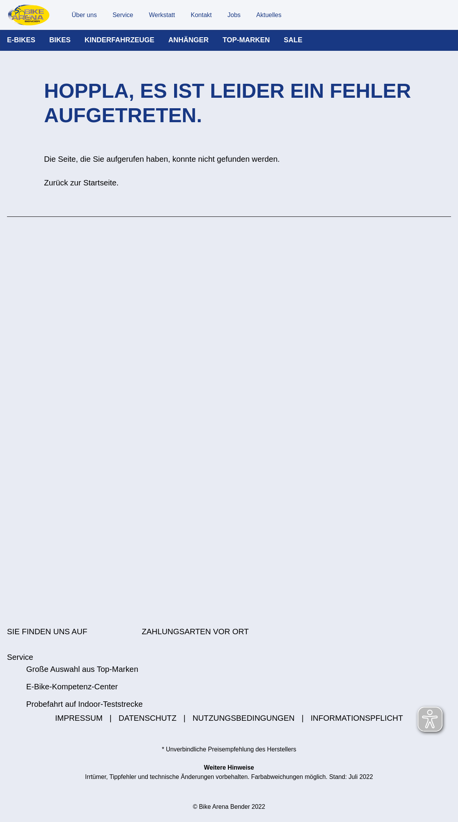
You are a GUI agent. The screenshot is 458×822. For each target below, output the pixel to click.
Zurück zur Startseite (80, 190)
